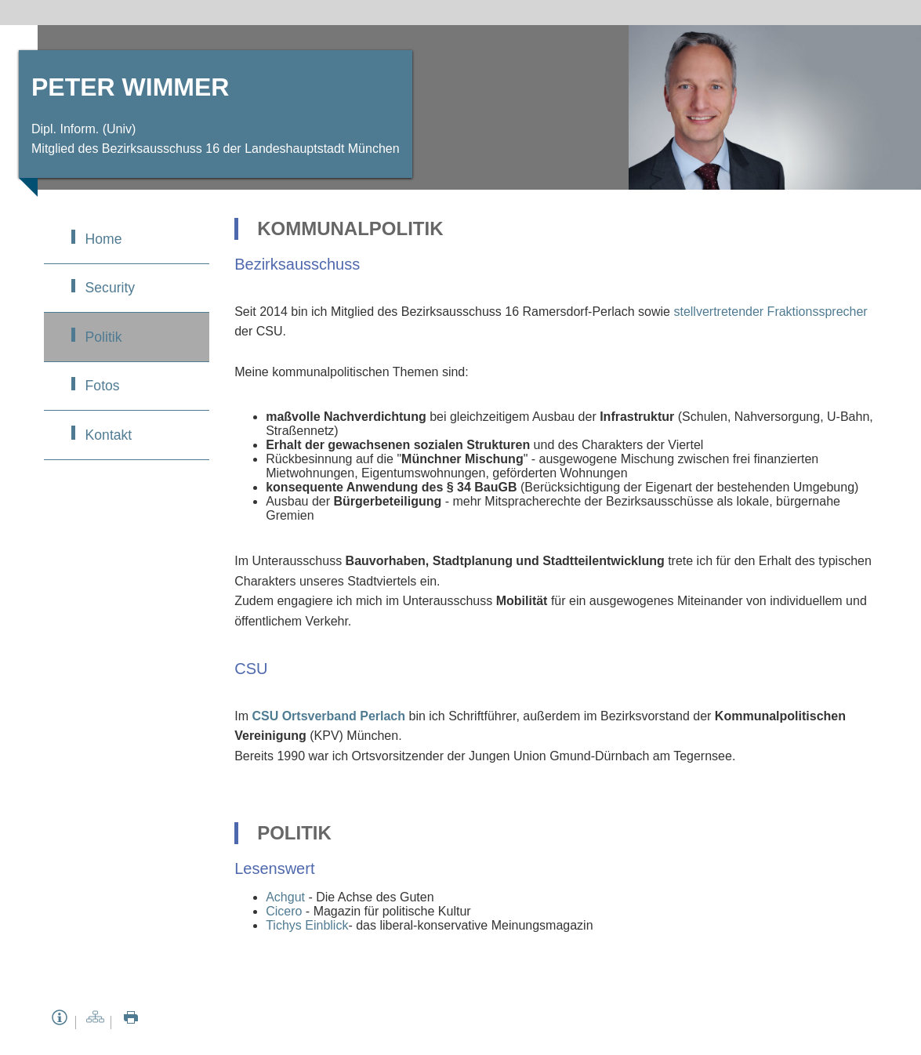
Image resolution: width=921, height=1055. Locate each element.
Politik (103, 337)
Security (110, 287)
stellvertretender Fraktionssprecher (770, 311)
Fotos (102, 385)
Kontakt (108, 435)
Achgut (285, 897)
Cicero (284, 911)
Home (103, 239)
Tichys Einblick (307, 925)
